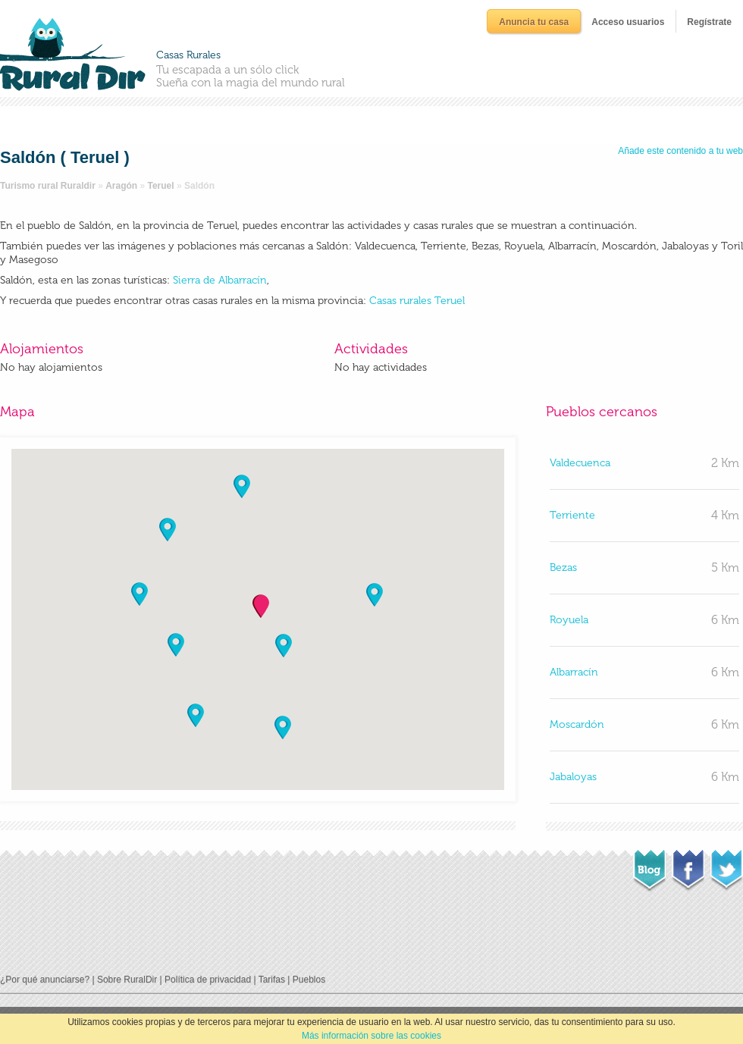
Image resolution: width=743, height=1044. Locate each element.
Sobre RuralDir (127, 979)
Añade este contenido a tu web (680, 151)
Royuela (569, 619)
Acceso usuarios (627, 22)
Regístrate (709, 22)
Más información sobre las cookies (371, 1035)
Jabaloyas (573, 776)
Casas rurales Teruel (417, 300)
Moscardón (577, 724)
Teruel (161, 185)
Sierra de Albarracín (218, 280)
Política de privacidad (208, 979)
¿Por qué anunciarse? (44, 979)
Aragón (121, 185)
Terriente (572, 515)
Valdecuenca (580, 462)
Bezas (563, 567)
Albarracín (574, 672)
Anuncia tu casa (534, 22)
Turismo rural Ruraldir (48, 185)
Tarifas (272, 979)
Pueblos (309, 979)
